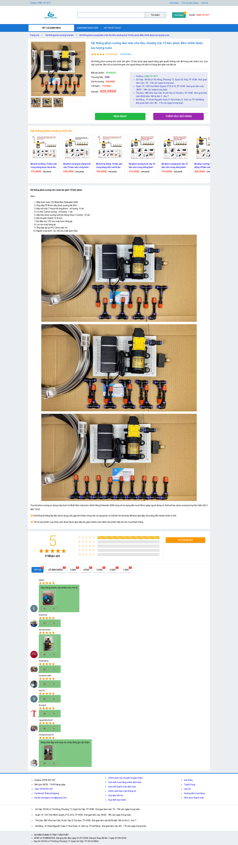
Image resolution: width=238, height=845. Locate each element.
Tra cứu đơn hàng (190, 3)
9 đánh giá (112, 54)
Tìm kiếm (155, 15)
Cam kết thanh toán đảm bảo (122, 786)
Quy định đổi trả (115, 795)
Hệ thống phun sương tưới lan (59, 35)
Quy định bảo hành (117, 800)
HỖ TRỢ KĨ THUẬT (112, 28)
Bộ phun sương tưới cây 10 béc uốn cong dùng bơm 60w (142, 166)
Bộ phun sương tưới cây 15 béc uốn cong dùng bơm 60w (175, 166)
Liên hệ (204, 3)
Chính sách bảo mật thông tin (122, 791)
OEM (107, 77)
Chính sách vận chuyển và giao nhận (125, 778)
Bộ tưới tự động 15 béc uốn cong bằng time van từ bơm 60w (44, 166)
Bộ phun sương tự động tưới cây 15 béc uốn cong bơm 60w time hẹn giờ (77, 166)
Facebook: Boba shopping (47, 793)
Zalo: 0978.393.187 (44, 789)
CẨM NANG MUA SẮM (87, 28)
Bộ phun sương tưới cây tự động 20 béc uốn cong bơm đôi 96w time (207, 166)
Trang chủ (36, 35)
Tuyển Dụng (189, 784)
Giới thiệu (188, 780)
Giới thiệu (174, 3)
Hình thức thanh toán (194, 797)
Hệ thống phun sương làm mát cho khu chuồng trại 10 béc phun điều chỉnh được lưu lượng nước (124, 35)
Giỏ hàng (179, 15)
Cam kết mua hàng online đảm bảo (124, 782)
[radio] (41, 551)
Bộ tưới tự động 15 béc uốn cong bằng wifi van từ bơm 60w (109, 166)
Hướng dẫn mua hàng (194, 793)
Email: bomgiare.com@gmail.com (51, 797)
